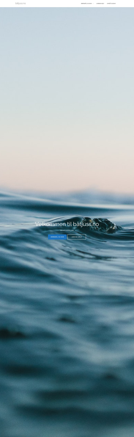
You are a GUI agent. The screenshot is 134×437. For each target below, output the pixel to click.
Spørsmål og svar (86, 3)
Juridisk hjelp (100, 3)
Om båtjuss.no (111, 3)
